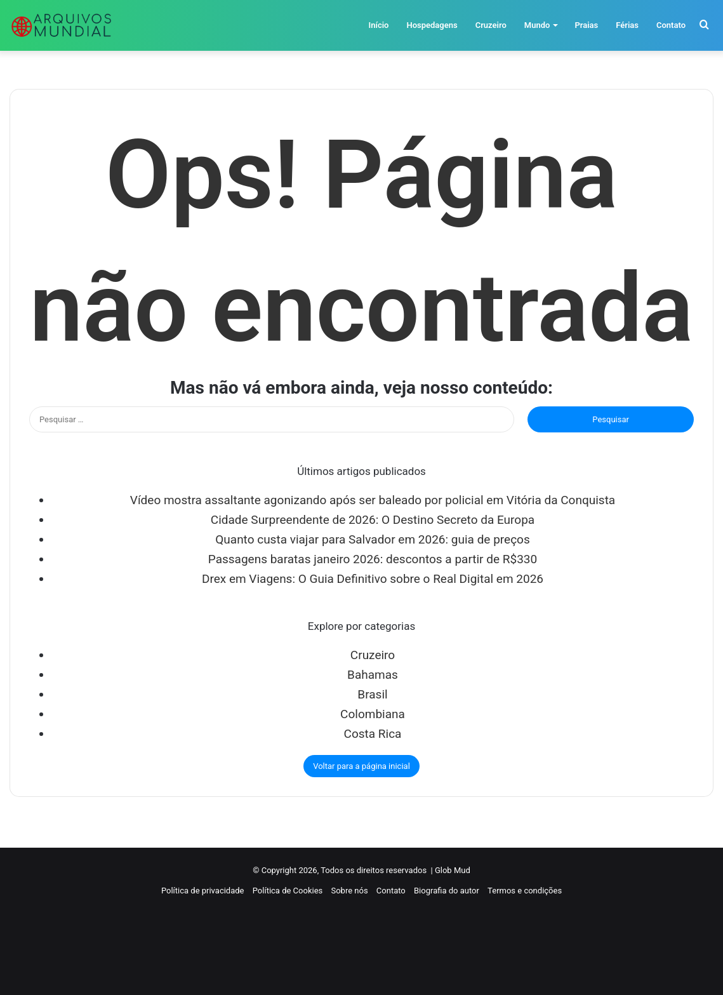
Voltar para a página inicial (361, 766)
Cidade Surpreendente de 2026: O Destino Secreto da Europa (372, 519)
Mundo (537, 25)
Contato (671, 25)
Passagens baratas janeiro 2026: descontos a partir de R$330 (372, 559)
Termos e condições (525, 890)
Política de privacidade (202, 890)
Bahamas (372, 674)
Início (378, 25)
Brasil (372, 694)
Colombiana (372, 714)
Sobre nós (349, 890)
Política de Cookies (288, 890)
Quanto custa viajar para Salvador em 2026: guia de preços (372, 539)
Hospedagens (431, 25)
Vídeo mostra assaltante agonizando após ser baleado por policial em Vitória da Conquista (372, 500)
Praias (586, 25)
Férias (627, 25)
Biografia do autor (446, 890)
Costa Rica (373, 733)
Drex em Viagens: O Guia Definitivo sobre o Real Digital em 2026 (372, 578)
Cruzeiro (491, 25)
